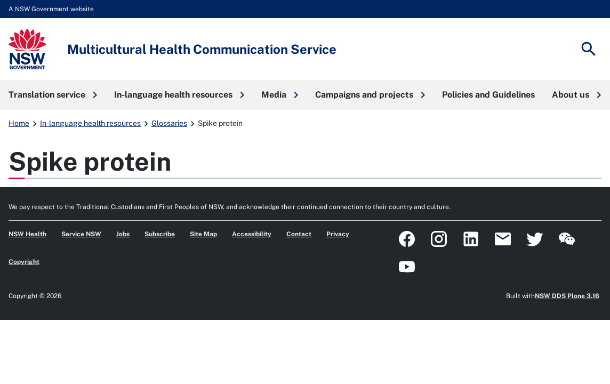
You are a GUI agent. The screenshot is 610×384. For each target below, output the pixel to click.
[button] (53, 95)
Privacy (337, 234)
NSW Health (27, 234)
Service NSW (81, 234)
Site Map (203, 234)
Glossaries (169, 123)
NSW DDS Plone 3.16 (567, 296)
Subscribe (160, 234)
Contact (298, 234)
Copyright (24, 262)
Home (19, 123)
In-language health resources (90, 123)
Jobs (123, 234)
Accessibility (251, 234)
